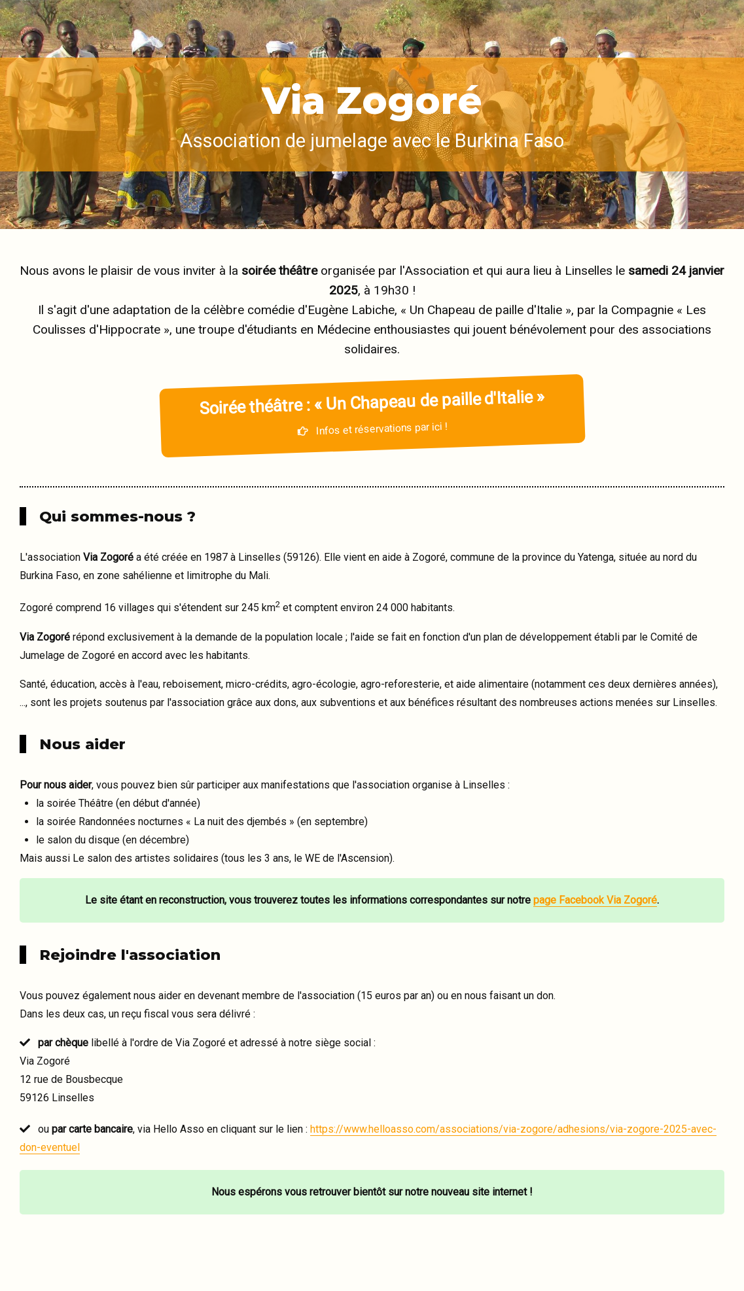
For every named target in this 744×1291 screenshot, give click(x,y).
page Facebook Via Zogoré (595, 900)
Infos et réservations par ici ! (371, 411)
